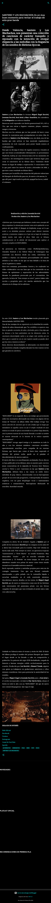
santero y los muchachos (11, 750)
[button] (3, 24)
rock (37, 748)
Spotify (4, 745)
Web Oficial (6, 730)
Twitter (5, 736)
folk (23, 748)
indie (28, 748)
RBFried (30, 896)
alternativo (6, 748)
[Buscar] (48, 3)
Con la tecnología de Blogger (25, 893)
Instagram (6, 739)
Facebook (5, 733)
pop (33, 748)
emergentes (16, 748)
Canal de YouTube (8, 742)
